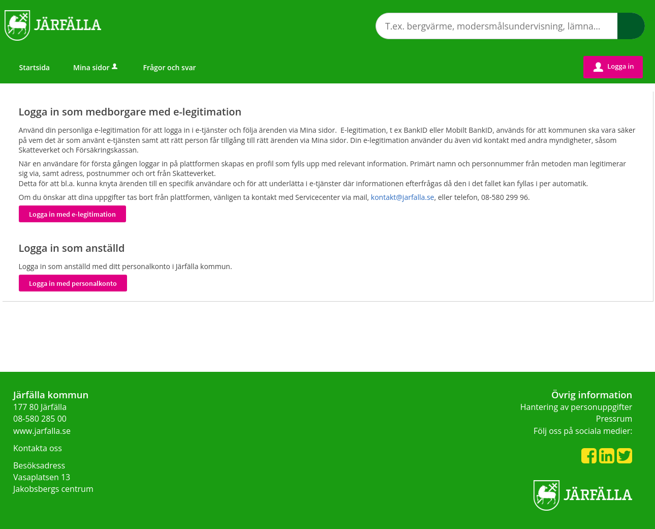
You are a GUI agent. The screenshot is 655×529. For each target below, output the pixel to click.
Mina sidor (96, 67)
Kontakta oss (37, 448)
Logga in (614, 67)
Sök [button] (631, 26)
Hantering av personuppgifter (576, 407)
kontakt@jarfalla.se (402, 197)
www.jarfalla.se (42, 430)
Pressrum (614, 418)
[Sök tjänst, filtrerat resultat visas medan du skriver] (510, 26)
